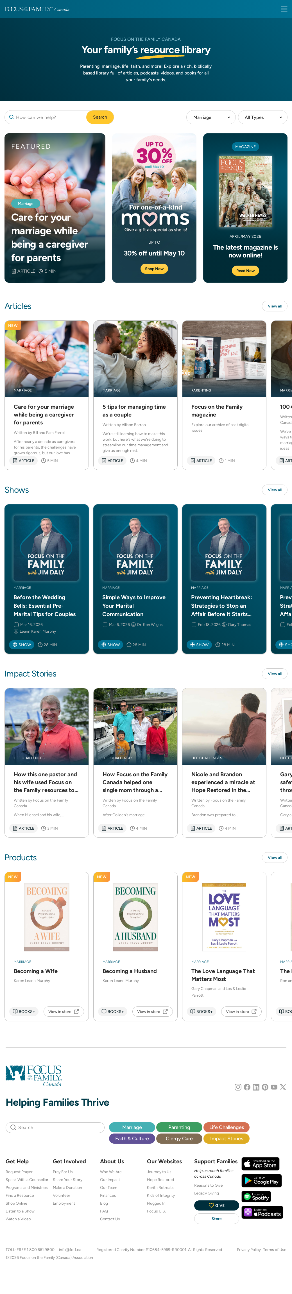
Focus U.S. (156, 1211)
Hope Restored (160, 1179)
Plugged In (156, 1203)
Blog (104, 1203)
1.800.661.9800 (41, 1249)
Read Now (245, 270)
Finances (108, 1195)
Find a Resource (20, 1195)
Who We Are (111, 1171)
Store (217, 1218)
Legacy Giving (206, 1193)
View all (275, 306)
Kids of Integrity (161, 1195)
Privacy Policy (249, 1249)
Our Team (108, 1187)
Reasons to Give (208, 1185)
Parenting (179, 1127)
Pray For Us (63, 1171)
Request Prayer (19, 1171)
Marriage (132, 1127)
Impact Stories (226, 1138)
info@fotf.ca (70, 1249)
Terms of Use (274, 1249)
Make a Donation (67, 1187)
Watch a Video (18, 1219)
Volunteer (61, 1195)
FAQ (104, 1211)
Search (100, 117)
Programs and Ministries (27, 1187)
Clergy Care (179, 1138)
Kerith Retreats (160, 1187)
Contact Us (110, 1219)
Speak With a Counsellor (27, 1179)
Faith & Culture (132, 1138)
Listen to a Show (20, 1211)
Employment (64, 1203)
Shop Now (154, 268)
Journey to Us (159, 1171)
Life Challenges (226, 1127)
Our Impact (110, 1179)
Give (217, 1205)
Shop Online (16, 1203)
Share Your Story (67, 1179)
